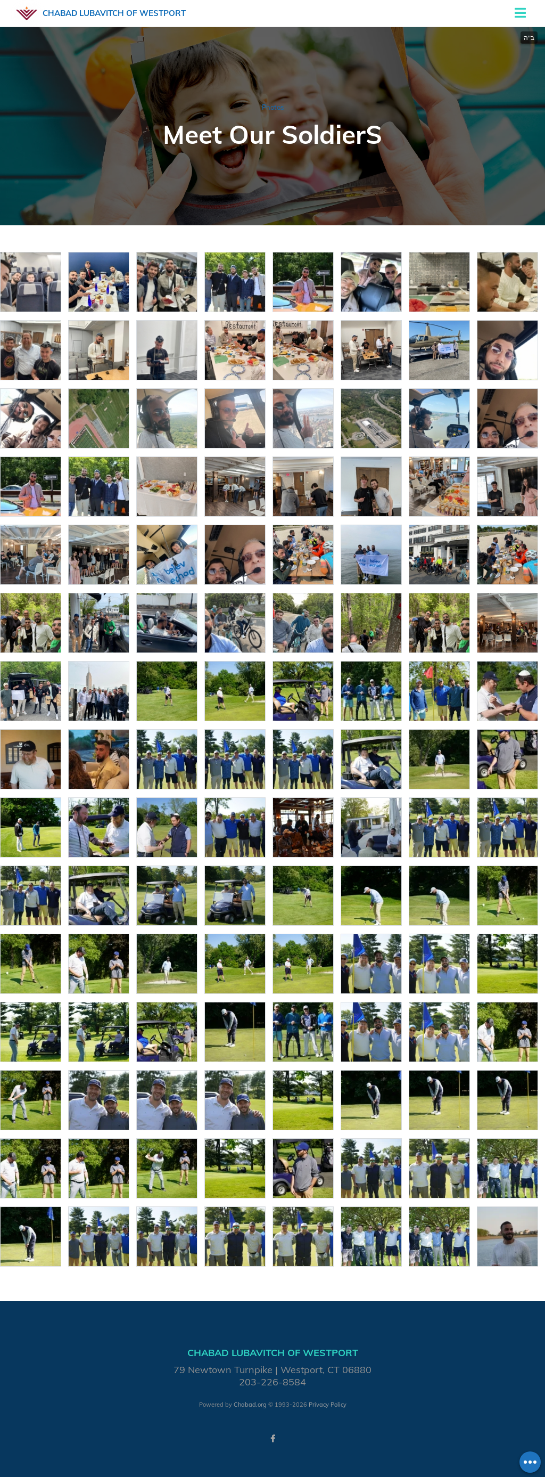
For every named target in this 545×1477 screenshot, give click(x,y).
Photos (273, 107)
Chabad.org (250, 1404)
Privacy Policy (327, 1404)
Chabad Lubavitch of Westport (114, 13)
